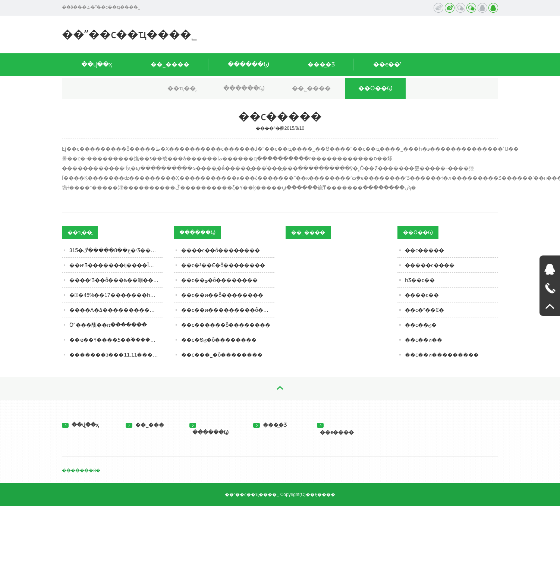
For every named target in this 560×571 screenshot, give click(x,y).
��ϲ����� (424, 250)
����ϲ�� (422, 295)
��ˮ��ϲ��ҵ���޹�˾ (129, 34)
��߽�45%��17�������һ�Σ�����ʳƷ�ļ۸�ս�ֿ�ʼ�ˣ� (116, 295)
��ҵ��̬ (181, 88)
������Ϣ (248, 64)
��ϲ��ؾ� (421, 325)
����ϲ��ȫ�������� (220, 250)
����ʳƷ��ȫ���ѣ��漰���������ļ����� (116, 280)
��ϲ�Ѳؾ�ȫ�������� (219, 340)
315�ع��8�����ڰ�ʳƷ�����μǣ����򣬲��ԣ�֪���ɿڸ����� (116, 250)
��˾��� (145, 425)
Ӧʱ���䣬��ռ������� (108, 325)
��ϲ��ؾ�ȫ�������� (219, 280)
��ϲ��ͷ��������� (442, 355)
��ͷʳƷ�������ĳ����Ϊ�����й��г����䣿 (116, 265)
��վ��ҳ (96, 64)
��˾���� (170, 64)
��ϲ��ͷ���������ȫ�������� (227, 310)
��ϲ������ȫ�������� (225, 325)
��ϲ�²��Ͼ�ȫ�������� (223, 265)
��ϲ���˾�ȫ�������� (221, 355)
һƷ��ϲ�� (420, 280)
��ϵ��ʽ (387, 64)
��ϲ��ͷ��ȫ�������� (222, 295)
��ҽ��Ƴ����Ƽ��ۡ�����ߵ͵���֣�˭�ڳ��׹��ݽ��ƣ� (116, 340)
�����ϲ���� (429, 265)
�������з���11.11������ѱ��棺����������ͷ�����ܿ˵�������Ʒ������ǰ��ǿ (116, 355)
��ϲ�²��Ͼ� (424, 310)
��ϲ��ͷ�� (423, 340)
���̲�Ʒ (321, 64)
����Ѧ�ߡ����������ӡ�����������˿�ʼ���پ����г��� (116, 310)
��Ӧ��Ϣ (375, 88)
